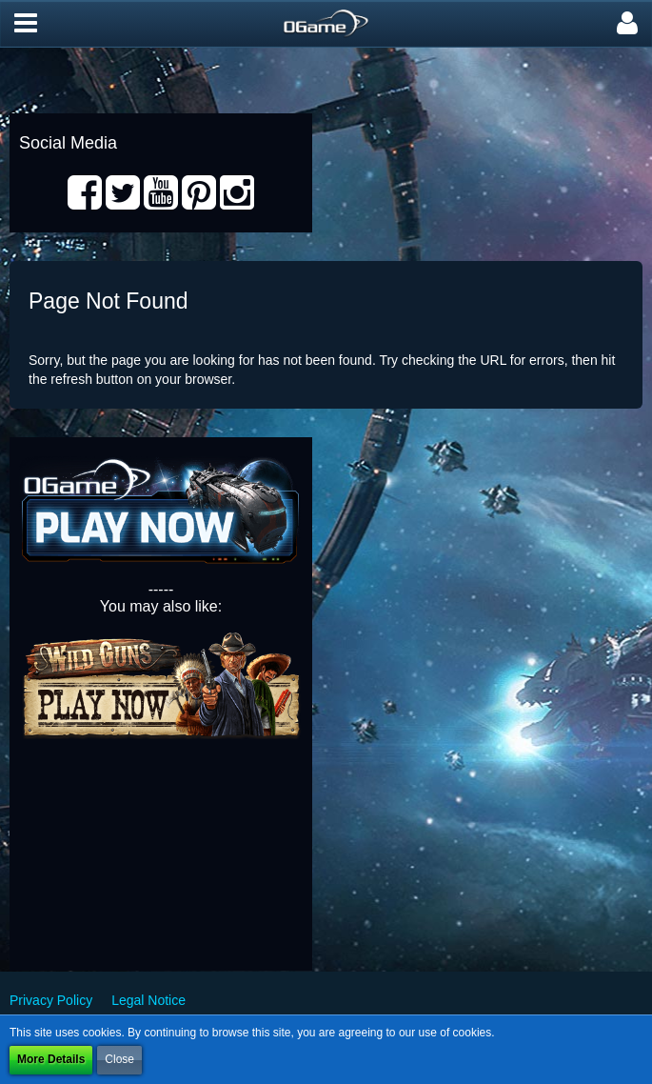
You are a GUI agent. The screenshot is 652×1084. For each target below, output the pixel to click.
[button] (26, 24)
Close (119, 1059)
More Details (51, 1059)
